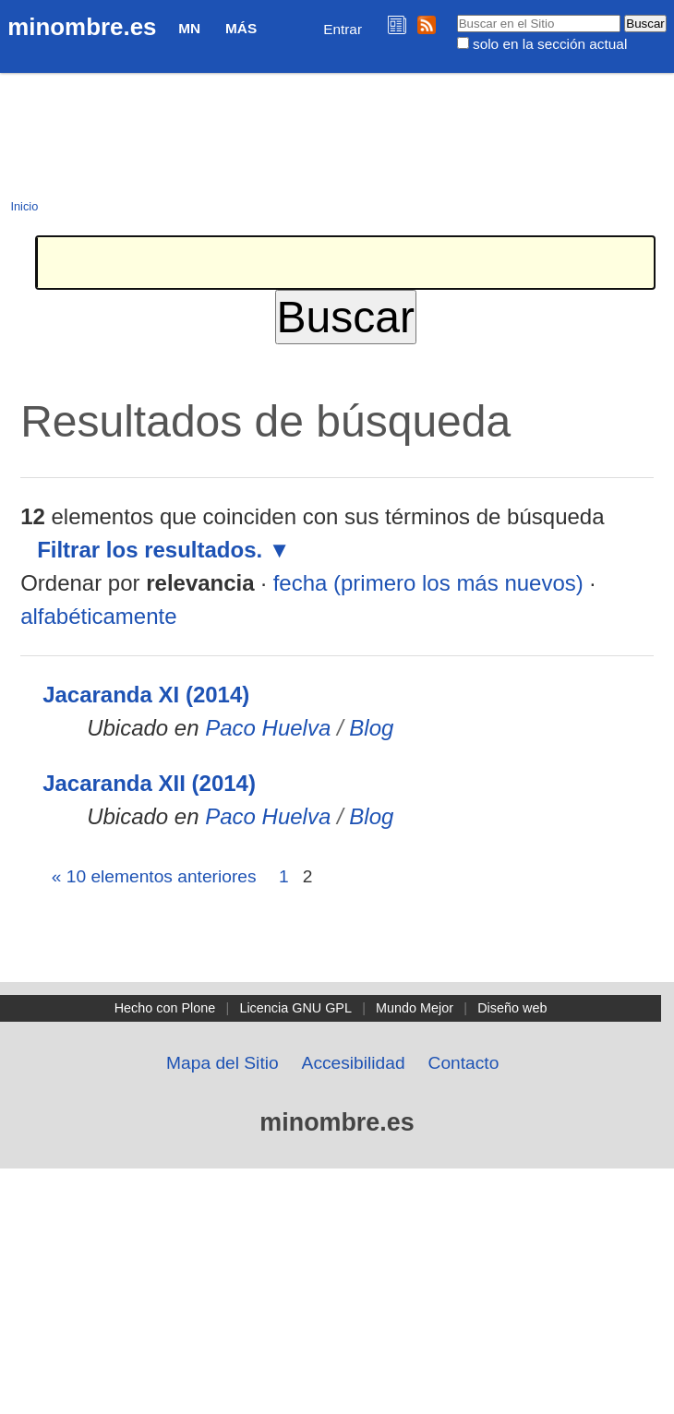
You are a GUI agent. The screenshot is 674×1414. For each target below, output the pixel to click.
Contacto (463, 1062)
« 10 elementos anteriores (154, 876)
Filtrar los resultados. (149, 549)
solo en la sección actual (550, 44)
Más (241, 28)
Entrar (342, 29)
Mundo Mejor (414, 1008)
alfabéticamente (98, 616)
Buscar (455, 14)
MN (189, 28)
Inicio (24, 206)
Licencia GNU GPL (295, 1008)
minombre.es (81, 27)
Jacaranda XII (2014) (149, 783)
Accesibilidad (353, 1062)
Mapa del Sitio (222, 1062)
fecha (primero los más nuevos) (428, 582)
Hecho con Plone (165, 1008)
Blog (371, 727)
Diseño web (512, 1008)
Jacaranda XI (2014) (145, 694)
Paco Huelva (268, 727)
